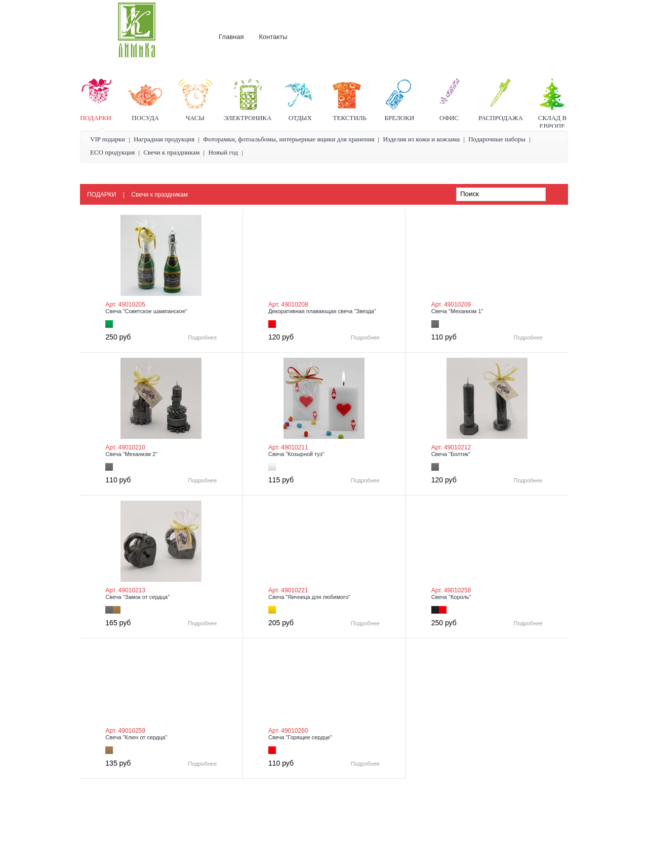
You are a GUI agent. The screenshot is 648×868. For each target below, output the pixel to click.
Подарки (95, 118)
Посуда (145, 118)
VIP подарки (107, 139)
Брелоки (400, 118)
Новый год (223, 152)
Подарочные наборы (496, 139)
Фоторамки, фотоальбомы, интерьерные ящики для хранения (288, 139)
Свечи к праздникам (171, 152)
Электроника (248, 118)
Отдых (300, 118)
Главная (231, 37)
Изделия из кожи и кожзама (421, 139)
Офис (449, 118)
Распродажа (500, 118)
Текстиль (350, 118)
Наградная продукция (164, 139)
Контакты (273, 37)
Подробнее (202, 337)
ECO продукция (112, 152)
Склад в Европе (552, 122)
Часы (195, 118)
